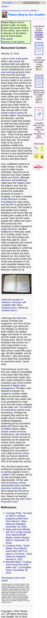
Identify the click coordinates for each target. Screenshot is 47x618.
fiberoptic (19, 231)
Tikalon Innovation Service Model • (20, 10)
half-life (27, 407)
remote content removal (13, 431)
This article (7, 39)
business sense (21, 453)
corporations (10, 410)
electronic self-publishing (14, 180)
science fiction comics (12, 112)
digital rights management (13, 386)
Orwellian (6, 429)
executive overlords (11, 488)
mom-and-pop (8, 72)
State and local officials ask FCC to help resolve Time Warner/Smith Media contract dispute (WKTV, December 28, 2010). (18, 536)
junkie (25, 58)
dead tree (22, 318)
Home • (5, 6)
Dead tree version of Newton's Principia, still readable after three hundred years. (14, 303)
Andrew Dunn (9, 310)
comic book (15, 58)
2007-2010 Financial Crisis (16, 500)
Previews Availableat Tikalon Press (39, 36)
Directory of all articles (13, 42)
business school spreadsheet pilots (13, 484)
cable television (9, 229)
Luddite (5, 474)
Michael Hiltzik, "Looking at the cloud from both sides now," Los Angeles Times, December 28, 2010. (18, 567)
